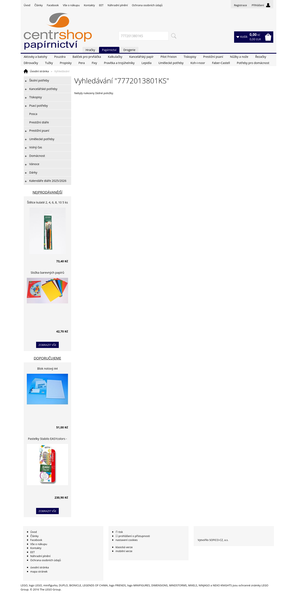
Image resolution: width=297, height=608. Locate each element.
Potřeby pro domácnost (253, 63)
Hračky (90, 50)
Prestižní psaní (213, 57)
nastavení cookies (127, 540)
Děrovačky (31, 63)
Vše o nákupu (71, 5)
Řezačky (260, 57)
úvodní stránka (39, 567)
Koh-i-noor (197, 63)
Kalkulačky (115, 57)
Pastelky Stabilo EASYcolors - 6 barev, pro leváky (47, 439)
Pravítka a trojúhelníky (119, 63)
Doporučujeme (47, 358)
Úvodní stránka (39, 71)
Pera (82, 63)
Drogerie (129, 50)
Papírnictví (109, 50)
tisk (121, 532)
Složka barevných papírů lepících (47, 273)
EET (101, 5)
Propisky (66, 63)
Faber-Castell (221, 63)
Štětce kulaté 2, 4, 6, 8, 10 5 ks (47, 202)
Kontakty (89, 5)
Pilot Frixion (168, 57)
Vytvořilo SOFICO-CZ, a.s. (213, 540)
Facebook (53, 5)
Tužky (49, 63)
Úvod (27, 5)
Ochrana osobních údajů (147, 5)
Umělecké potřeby (171, 63)
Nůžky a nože (239, 57)
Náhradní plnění (118, 5)
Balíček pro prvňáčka (86, 57)
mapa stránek (38, 571)
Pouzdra (59, 57)
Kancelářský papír (141, 57)
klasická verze (124, 547)
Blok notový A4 (47, 368)
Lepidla (146, 63)
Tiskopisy (190, 57)
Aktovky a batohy (35, 57)
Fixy (94, 63)
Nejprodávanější (47, 192)
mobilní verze (124, 551)
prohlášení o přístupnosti (134, 536)
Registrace (240, 5)
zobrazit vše (47, 345)
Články (38, 5)
